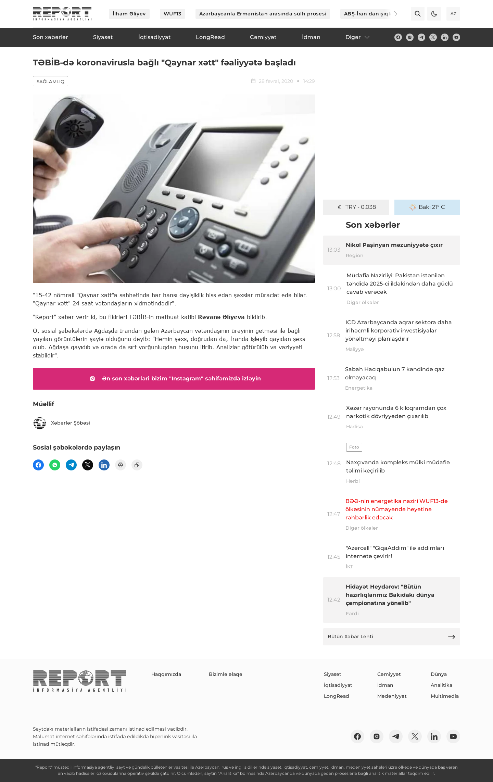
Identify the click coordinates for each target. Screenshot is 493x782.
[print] (120, 464)
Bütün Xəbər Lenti (392, 637)
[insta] (410, 37)
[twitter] (433, 37)
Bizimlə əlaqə (225, 674)
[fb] (398, 37)
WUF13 (172, 14)
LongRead (336, 696)
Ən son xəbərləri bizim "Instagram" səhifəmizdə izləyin (174, 378)
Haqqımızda (166, 674)
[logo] (62, 14)
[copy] (136, 464)
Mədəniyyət (392, 696)
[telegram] (421, 37)
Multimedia (445, 696)
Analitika (441, 685)
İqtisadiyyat (338, 685)
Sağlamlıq (50, 81)
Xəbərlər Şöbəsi (61, 423)
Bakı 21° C (427, 207)
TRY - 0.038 (356, 207)
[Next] (391, 14)
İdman (385, 685)
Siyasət (332, 674)
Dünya (439, 674)
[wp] (54, 464)
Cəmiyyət (389, 674)
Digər (357, 37)
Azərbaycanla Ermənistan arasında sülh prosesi (262, 14)
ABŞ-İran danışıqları (370, 14)
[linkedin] (444, 37)
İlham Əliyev (129, 14)
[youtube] (456, 37)
